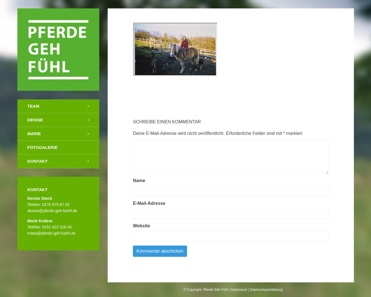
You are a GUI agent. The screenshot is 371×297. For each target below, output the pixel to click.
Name (139, 180)
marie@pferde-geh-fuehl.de (51, 233)
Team (33, 106)
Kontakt (37, 161)
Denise (35, 119)
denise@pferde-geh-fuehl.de (52, 210)
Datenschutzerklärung (266, 290)
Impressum (239, 290)
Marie (34, 133)
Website (141, 225)
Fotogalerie (42, 147)
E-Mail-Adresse (149, 203)
